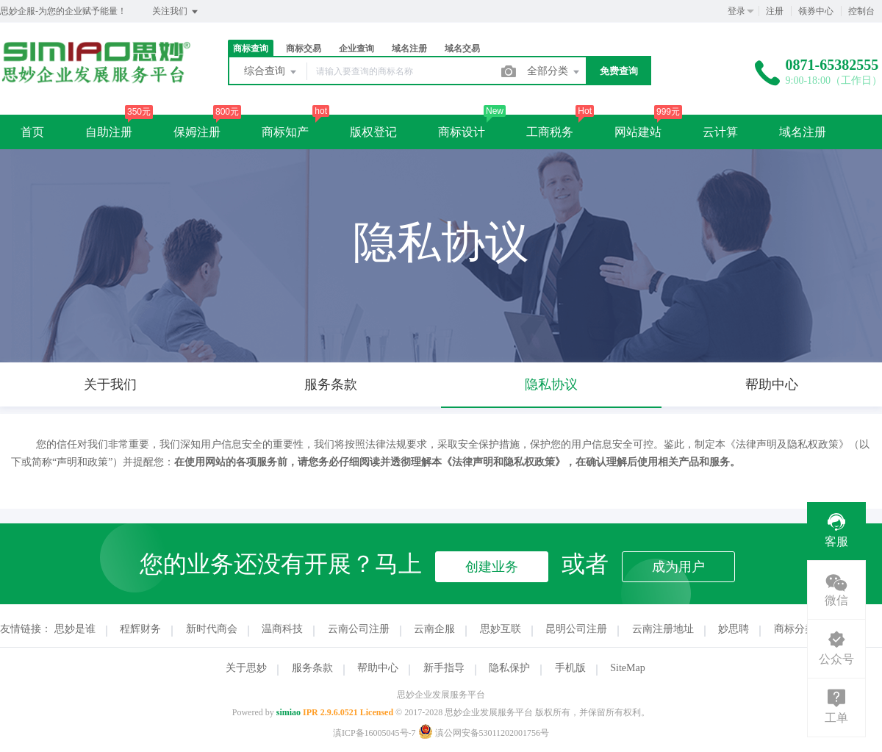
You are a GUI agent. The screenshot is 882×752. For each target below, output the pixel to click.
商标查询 (250, 48)
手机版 (570, 667)
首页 (32, 132)
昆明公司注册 (576, 628)
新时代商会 (211, 628)
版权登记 (373, 132)
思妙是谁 (75, 628)
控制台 (861, 11)
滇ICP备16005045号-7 (374, 733)
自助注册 (108, 132)
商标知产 (285, 132)
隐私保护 (509, 667)
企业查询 (356, 48)
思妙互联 (500, 628)
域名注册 (409, 48)
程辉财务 (140, 628)
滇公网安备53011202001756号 (484, 733)
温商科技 (282, 628)
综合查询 (271, 72)
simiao (288, 712)
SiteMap (627, 667)
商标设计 (461, 132)
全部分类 (554, 72)
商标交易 (303, 48)
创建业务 (491, 566)
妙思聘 (733, 628)
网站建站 (638, 132)
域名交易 (462, 48)
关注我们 (176, 12)
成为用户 (678, 566)
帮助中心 (377, 667)
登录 (736, 11)
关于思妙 (246, 667)
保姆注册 (196, 132)
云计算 (720, 132)
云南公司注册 (359, 628)
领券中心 (815, 11)
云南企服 (434, 628)
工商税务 (549, 132)
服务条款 (312, 667)
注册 (775, 11)
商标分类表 (799, 628)
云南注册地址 (663, 628)
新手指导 (444, 667)
